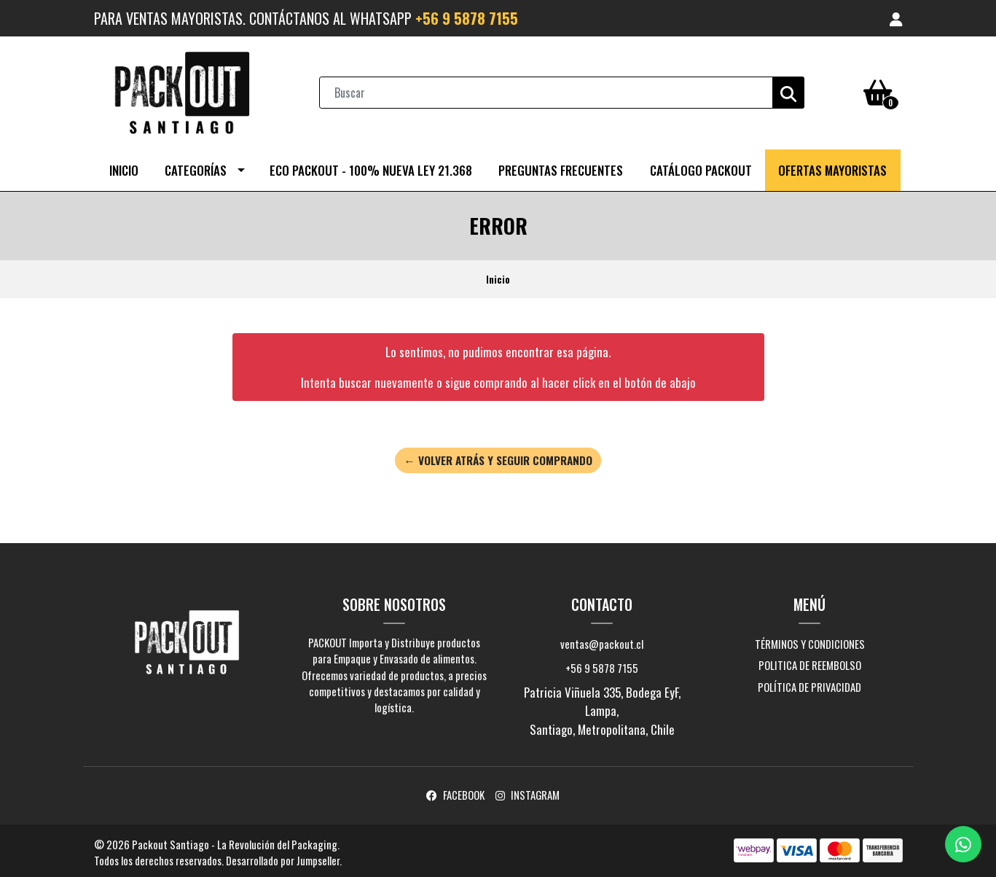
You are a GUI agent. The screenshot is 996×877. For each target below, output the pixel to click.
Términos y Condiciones (810, 641)
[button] (896, 18)
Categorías (196, 166)
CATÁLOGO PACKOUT (701, 166)
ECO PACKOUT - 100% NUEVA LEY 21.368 (371, 166)
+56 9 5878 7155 (466, 18)
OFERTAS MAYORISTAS (832, 166)
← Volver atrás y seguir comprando (498, 457)
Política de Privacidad (809, 684)
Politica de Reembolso (809, 662)
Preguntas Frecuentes (560, 166)
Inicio (123, 166)
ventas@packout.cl (601, 641)
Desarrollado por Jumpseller (283, 857)
